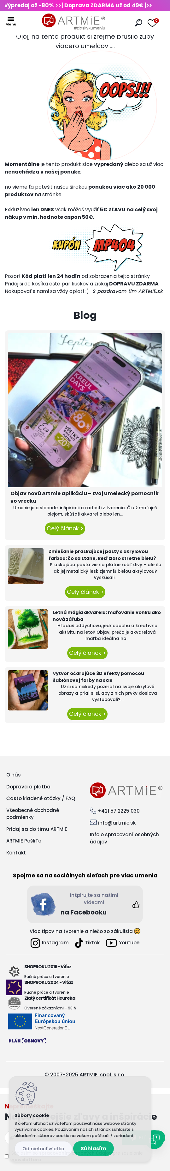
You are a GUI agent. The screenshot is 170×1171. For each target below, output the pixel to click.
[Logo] (73, 22)
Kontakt (16, 852)
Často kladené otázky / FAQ (40, 798)
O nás (13, 774)
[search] (138, 23)
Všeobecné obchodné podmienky (32, 814)
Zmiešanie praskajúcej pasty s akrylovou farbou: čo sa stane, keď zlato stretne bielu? (102, 554)
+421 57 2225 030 (118, 811)
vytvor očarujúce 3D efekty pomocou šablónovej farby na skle (98, 676)
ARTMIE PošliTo (23, 840)
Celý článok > (65, 528)
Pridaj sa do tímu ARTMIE (36, 829)
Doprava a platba (28, 786)
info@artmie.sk (117, 823)
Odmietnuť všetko (43, 1149)
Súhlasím (93, 1148)
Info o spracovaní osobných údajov (124, 838)
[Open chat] (154, 1139)
